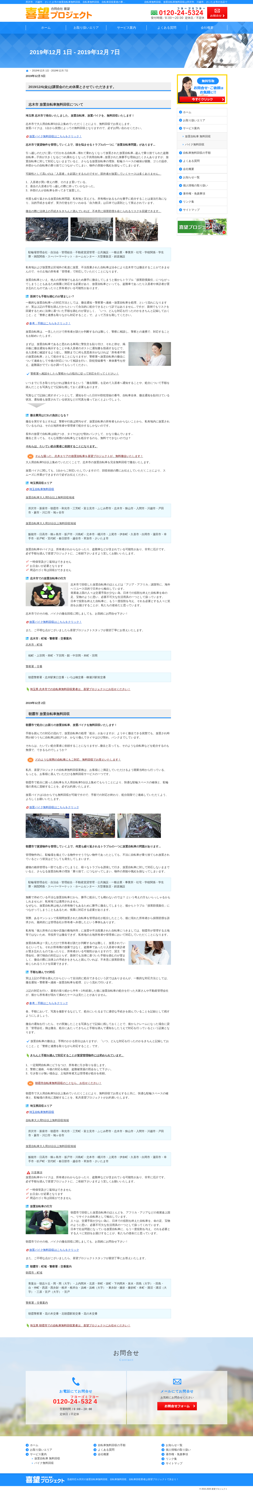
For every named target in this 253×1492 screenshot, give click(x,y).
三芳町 (77, 508)
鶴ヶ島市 (55, 534)
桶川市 (101, 534)
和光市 (65, 508)
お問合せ (217, 13)
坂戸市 (68, 534)
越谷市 (77, 538)
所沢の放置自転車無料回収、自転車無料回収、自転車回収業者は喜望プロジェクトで (124, 1479)
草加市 (88, 538)
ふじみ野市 (104, 508)
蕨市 (36, 512)
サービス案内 (191, 127)
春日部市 (64, 538)
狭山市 (129, 508)
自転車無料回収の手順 (197, 152)
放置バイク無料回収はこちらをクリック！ (55, 136)
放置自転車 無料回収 (198, 135)
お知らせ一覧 (191, 176)
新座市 (43, 508)
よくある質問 (191, 160)
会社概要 (188, 168)
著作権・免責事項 (194, 192)
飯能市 (32, 534)
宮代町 (52, 538)
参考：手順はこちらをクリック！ (50, 323)
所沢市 (32, 508)
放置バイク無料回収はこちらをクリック (54, 807)
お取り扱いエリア (194, 119)
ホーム (187, 111)
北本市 (90, 534)
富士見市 (89, 508)
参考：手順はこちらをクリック (48, 1003)
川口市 (46, 512)
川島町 (79, 534)
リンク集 (188, 201)
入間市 (140, 508)
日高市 (43, 534)
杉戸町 (41, 538)
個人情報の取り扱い (195, 184)
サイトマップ (191, 209)
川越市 (151, 508)
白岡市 (146, 534)
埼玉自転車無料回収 (41, 489)
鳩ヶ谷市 (58, 512)
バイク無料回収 (194, 143)
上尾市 (113, 534)
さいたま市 (102, 538)
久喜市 (135, 534)
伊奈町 (124, 534)
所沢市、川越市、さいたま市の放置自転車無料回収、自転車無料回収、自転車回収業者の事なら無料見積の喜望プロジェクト (92, 2)
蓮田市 (157, 534)
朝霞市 (54, 508)
